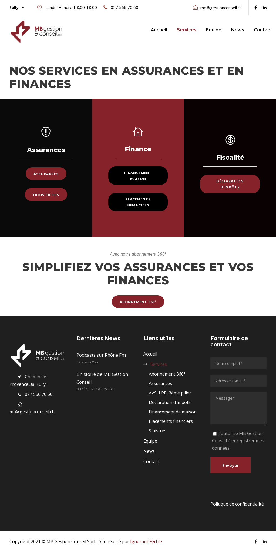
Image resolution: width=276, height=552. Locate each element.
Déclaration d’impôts (170, 402)
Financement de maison (173, 412)
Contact (263, 29)
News (237, 29)
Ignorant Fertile (146, 541)
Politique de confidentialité (237, 504)
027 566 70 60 (124, 7)
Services (186, 29)
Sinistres (157, 431)
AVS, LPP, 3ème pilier (170, 393)
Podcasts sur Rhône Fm (101, 355)
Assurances (160, 383)
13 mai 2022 (87, 362)
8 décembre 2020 (95, 389)
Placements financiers (171, 421)
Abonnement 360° (167, 374)
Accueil (159, 29)
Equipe (213, 29)
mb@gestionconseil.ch (221, 7)
